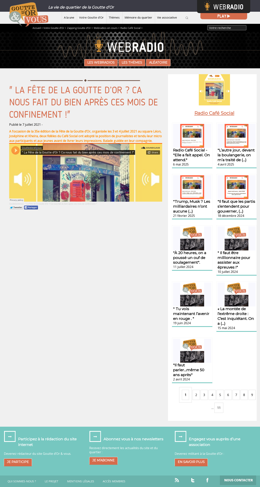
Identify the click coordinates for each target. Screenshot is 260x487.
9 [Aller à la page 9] (252, 395)
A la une (69, 17)
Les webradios (101, 62)
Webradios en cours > (107, 28)
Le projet (51, 481)
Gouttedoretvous (16, 204)
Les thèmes (132, 62)
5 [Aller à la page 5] (220, 395)
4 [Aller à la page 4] (212, 395)
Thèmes (114, 17)
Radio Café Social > (131, 28)
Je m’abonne (103, 460)
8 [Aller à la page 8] (244, 395)
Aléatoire (158, 62)
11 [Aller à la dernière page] (219, 408)
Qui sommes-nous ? (22, 481)
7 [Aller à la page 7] (236, 395)
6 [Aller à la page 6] (228, 395)
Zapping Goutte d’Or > (80, 28)
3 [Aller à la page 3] (204, 395)
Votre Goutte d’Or (91, 17)
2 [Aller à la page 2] (196, 395)
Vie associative (167, 17)
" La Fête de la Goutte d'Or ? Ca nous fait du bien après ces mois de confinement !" (61, 204)
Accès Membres (114, 481)
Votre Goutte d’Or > (54, 28)
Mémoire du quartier (138, 17)
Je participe (18, 462)
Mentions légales (80, 481)
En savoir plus (191, 462)
